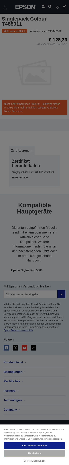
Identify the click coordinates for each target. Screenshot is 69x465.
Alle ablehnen (34, 453)
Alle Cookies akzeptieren (34, 445)
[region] (34, 444)
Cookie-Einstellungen (34, 461)
